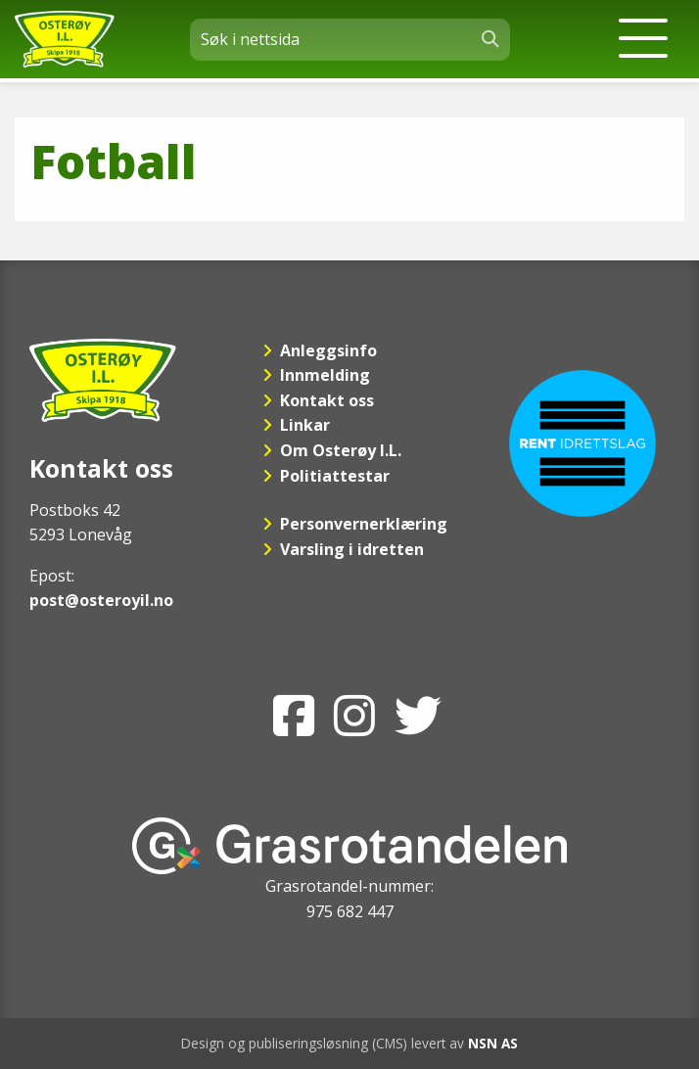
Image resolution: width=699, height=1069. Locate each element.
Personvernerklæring (363, 523)
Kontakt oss (327, 400)
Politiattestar (335, 476)
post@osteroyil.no (101, 600)
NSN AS (493, 1043)
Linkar (305, 425)
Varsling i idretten (352, 549)
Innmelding (325, 375)
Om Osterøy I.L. (340, 450)
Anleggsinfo (328, 350)
